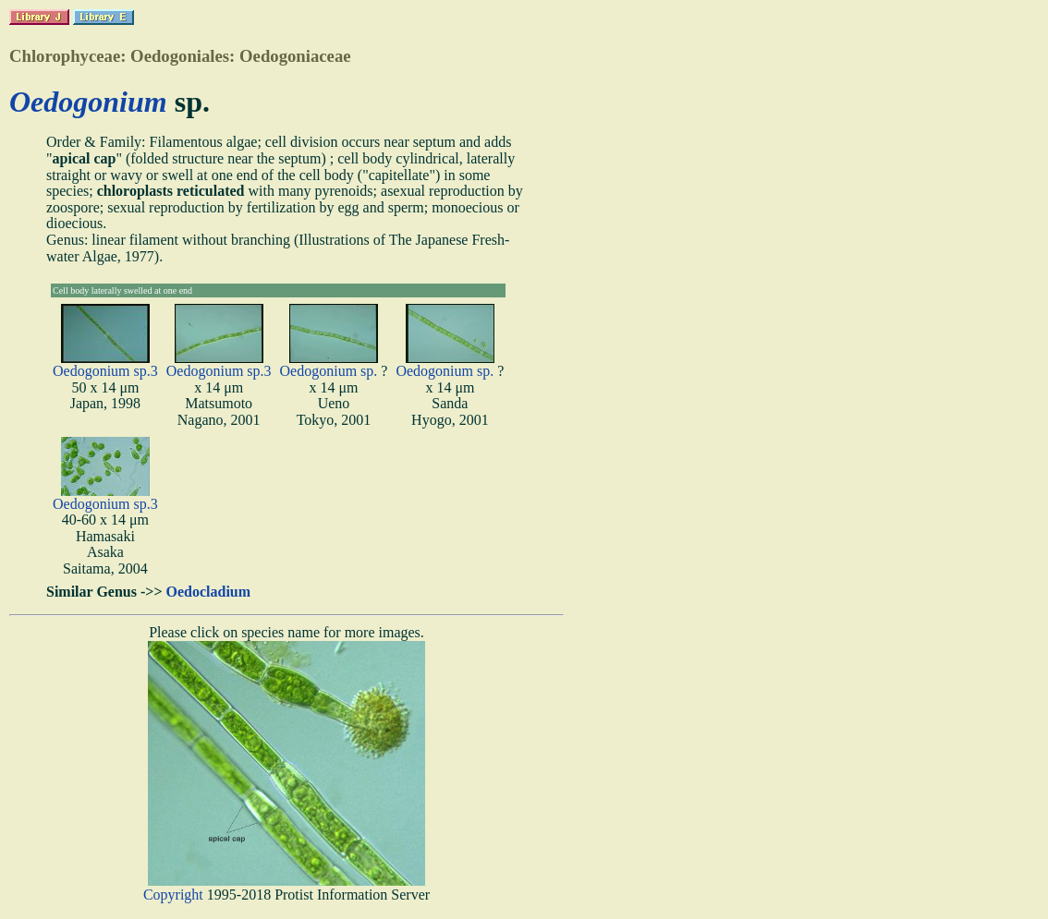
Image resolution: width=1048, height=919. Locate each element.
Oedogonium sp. (329, 371)
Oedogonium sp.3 (105, 371)
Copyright (173, 894)
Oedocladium (208, 591)
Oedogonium (88, 101)
